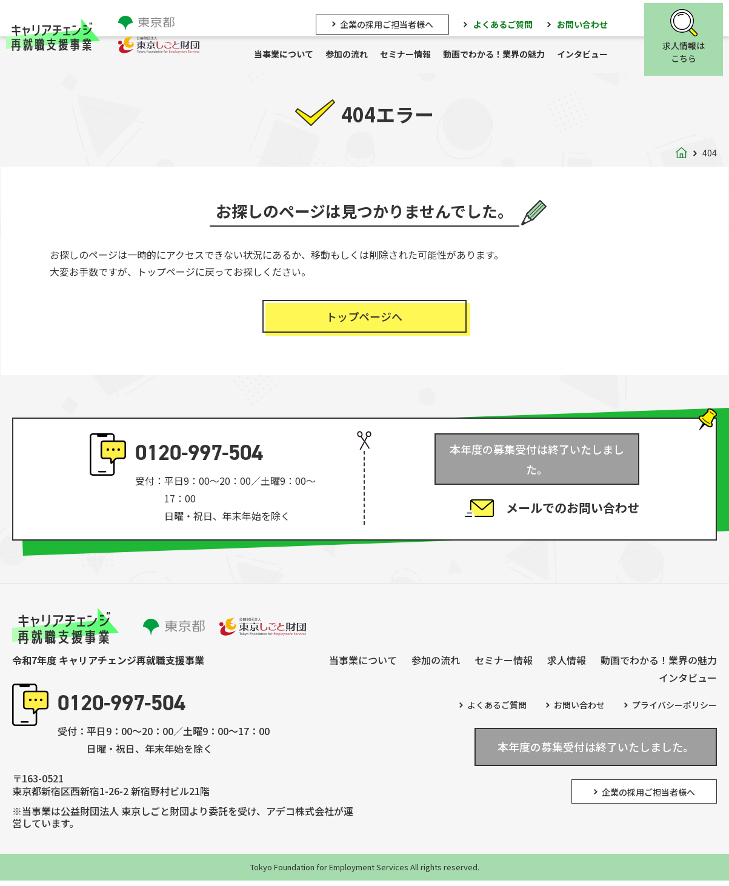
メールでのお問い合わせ (572, 499)
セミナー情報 (411, 55)
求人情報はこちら (689, 50)
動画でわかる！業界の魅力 (500, 55)
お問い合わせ (588, 22)
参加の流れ (352, 55)
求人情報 (566, 665)
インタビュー (588, 55)
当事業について (289, 55)
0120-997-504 (199, 458)
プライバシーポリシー (674, 710)
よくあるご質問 (509, 22)
